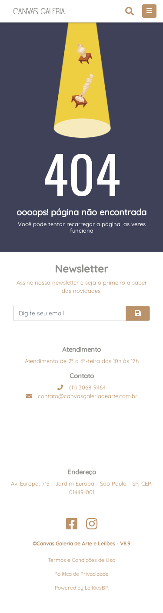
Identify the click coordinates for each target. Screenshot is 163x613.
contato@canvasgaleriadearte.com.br (81, 395)
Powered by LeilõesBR (82, 587)
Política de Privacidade (81, 574)
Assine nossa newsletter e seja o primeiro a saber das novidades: (82, 287)
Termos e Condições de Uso (81, 560)
